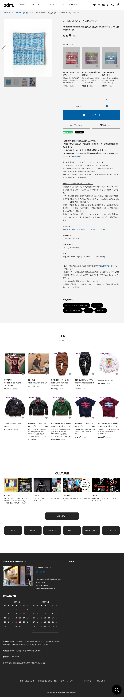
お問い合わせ (76, 125)
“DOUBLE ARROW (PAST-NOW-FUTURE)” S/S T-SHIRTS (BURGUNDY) (108, 431)
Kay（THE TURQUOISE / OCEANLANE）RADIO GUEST (47, 499)
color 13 (104, 229)
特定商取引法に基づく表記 (47, 681)
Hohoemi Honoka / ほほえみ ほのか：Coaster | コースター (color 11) (71, 80)
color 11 (84, 229)
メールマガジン (86, 681)
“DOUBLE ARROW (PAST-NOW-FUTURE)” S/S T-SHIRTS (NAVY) (85, 431)
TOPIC (36, 495)
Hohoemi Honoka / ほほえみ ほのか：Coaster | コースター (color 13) (110, 80)
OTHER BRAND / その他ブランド (22, 13)
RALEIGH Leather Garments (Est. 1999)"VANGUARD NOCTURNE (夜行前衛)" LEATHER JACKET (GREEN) (60, 432)
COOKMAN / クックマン (60, 380)
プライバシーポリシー (69, 681)
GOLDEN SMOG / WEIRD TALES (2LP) (12, 384)
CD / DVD (8, 380)
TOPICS (13, 530)
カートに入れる (91, 115)
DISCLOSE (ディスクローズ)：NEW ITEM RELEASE (104, 499)
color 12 (94, 229)
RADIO (72, 530)
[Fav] (108, 5)
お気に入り (106, 125)
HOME (6, 13)
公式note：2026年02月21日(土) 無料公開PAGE (76, 499)
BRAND (24, 5)
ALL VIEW (67, 516)
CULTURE (52, 5)
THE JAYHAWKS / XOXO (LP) (37, 383)
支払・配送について (27, 681)
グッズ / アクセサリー (73, 310)
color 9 (65, 229)
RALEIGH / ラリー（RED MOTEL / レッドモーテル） (38, 424)
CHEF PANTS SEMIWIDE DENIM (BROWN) (59, 384)
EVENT (7, 495)
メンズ (88, 310)
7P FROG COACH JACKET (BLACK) (13, 425)
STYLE (63, 5)
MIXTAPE (105, 266)
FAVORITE (73, 5)
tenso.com (76, 156)
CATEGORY (37, 5)
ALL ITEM (97, 305)
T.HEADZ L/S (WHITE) (105, 380)
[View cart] (117, 5)
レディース (101, 310)
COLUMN (66, 495)
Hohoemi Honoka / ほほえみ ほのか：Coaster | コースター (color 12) (90, 80)
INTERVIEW (91, 530)
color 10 (74, 229)
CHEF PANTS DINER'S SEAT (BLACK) (84, 384)
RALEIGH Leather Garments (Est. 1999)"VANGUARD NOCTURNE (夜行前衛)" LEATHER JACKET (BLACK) (37, 432)
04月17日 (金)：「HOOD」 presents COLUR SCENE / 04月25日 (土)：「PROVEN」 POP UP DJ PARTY (16, 500)
